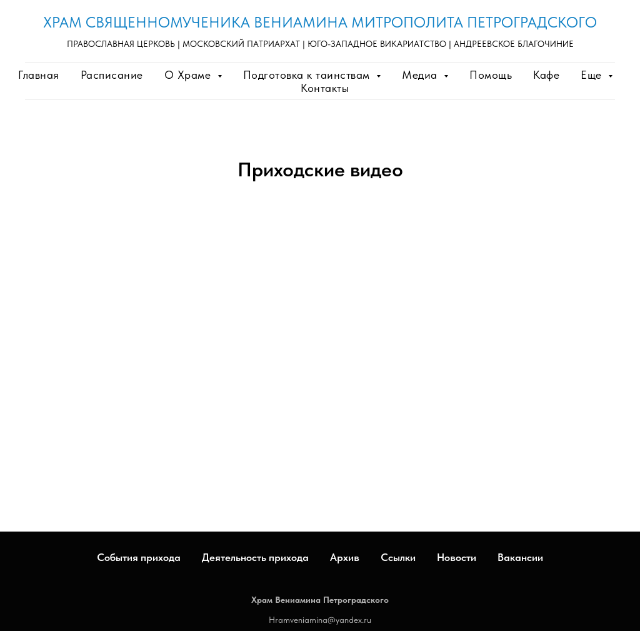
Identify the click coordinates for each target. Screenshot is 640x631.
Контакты (325, 87)
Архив (344, 557)
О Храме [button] (189, 74)
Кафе (546, 74)
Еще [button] (593, 74)
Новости (456, 557)
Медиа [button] (421, 74)
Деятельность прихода (255, 557)
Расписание (112, 74)
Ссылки (398, 557)
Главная (38, 74)
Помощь (490, 74)
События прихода (139, 557)
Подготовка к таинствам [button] (308, 74)
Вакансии (520, 557)
